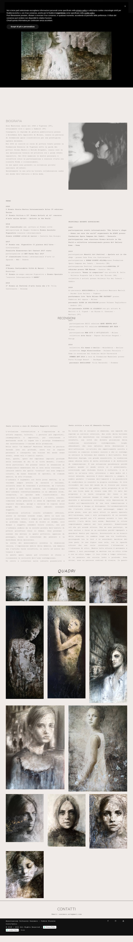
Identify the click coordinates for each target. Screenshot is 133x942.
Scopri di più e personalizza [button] (22, 935)
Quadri (110, 3)
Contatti (122, 3)
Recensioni (97, 3)
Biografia (82, 3)
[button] (125, 914)
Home (59, 3)
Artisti (69, 3)
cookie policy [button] (89, 921)
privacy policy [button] (81, 919)
